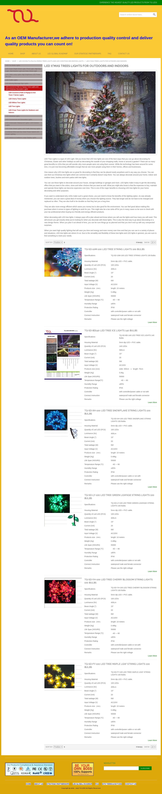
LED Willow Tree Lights (17, 102)
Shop (22, 54)
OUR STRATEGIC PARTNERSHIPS (87, 54)
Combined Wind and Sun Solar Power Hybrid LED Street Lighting (22, 133)
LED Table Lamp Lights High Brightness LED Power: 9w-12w (23, 76)
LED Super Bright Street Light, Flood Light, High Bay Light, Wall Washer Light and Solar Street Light (23, 70)
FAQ (109, 54)
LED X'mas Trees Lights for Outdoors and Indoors (23, 111)
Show (146, 242)
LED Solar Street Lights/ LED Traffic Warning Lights (23, 128)
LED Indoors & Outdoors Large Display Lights (21, 137)
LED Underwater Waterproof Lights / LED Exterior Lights (22, 124)
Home (10, 54)
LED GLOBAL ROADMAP (57, 54)
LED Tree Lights (14, 106)
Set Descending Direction (65, 242)
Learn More (152, 322)
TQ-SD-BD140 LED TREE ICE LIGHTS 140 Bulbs (110, 330)
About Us (36, 54)
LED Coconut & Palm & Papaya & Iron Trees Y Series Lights (22, 94)
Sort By (49, 242)
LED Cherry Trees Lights (17, 99)
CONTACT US (123, 54)
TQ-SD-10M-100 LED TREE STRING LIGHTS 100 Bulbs (114, 249)
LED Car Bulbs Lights (13, 65)
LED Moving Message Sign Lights (17, 83)
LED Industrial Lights (13, 116)
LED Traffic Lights (12, 80)
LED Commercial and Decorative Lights (19, 119)
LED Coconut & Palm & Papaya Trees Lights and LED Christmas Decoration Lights (51, 61)
